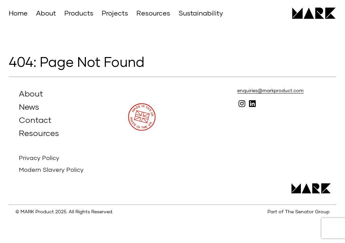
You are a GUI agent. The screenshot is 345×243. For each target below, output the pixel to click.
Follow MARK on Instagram (241, 103)
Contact (35, 120)
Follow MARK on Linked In (252, 103)
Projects (115, 13)
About (46, 13)
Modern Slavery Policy (51, 169)
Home (18, 13)
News (29, 106)
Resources (153, 13)
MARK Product (311, 13)
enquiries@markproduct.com (270, 90)
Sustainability (201, 13)
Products (78, 13)
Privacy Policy (39, 157)
